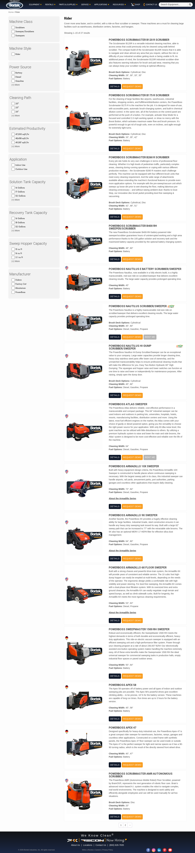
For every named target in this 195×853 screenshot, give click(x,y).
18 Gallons (20, 222)
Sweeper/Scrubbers (24, 31)
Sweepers (20, 35)
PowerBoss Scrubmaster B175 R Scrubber (139, 95)
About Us (75, 845)
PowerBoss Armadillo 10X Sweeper (134, 466)
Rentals (49, 4)
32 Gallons (20, 196)
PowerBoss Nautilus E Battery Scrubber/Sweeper (145, 269)
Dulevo (18, 280)
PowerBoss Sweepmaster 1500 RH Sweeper (139, 629)
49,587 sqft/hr (22, 142)
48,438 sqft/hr (22, 138)
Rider (17, 54)
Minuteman (20, 288)
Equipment (34, 4)
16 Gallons (20, 187)
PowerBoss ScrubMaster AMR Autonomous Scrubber (140, 775)
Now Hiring (116, 840)
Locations (87, 845)
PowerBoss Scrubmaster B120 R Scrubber (139, 39)
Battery (18, 73)
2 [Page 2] (125, 825)
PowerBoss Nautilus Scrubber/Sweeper (138, 306)
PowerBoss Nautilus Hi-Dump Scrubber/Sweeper (130, 347)
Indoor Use (20, 165)
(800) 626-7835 (116, 845)
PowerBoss (20, 292)
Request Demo (132, 86)
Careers (98, 850)
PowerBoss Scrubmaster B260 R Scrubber (139, 157)
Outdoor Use (21, 169)
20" (17, 103)
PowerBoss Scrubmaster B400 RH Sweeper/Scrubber (133, 227)
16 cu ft (18, 253)
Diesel (18, 77)
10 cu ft (18, 249)
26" (17, 111)
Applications (100, 4)
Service (85, 4)
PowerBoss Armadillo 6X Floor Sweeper (138, 567)
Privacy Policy (107, 850)
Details (114, 86)
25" (17, 107)
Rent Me (150, 337)
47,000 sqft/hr (22, 134)
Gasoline (19, 81)
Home (11, 12)
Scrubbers (20, 27)
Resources (118, 4)
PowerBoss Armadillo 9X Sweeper (133, 515)
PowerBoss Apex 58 (122, 685)
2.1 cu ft (19, 257)
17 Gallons (20, 191)
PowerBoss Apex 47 (122, 727)
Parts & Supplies (67, 4)
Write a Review (88, 850)
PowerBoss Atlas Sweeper (128, 404)
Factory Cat (20, 284)
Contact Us (101, 845)
